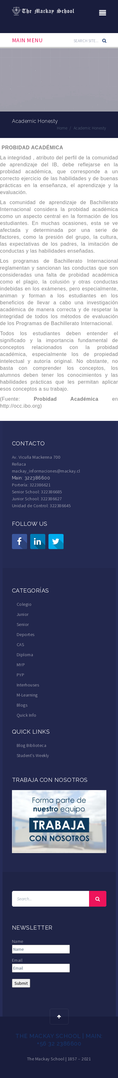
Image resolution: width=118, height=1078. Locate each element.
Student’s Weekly (33, 755)
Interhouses (28, 685)
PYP (21, 675)
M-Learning (27, 695)
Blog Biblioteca (32, 745)
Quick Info (27, 715)
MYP (21, 665)
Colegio (24, 604)
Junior (23, 614)
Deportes (26, 634)
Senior (23, 624)
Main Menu (27, 40)
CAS (20, 644)
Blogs (22, 705)
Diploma (25, 654)
